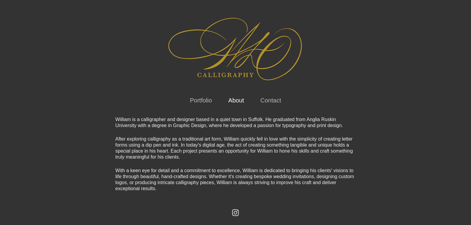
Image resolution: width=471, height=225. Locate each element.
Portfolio (201, 100)
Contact (270, 100)
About (236, 100)
